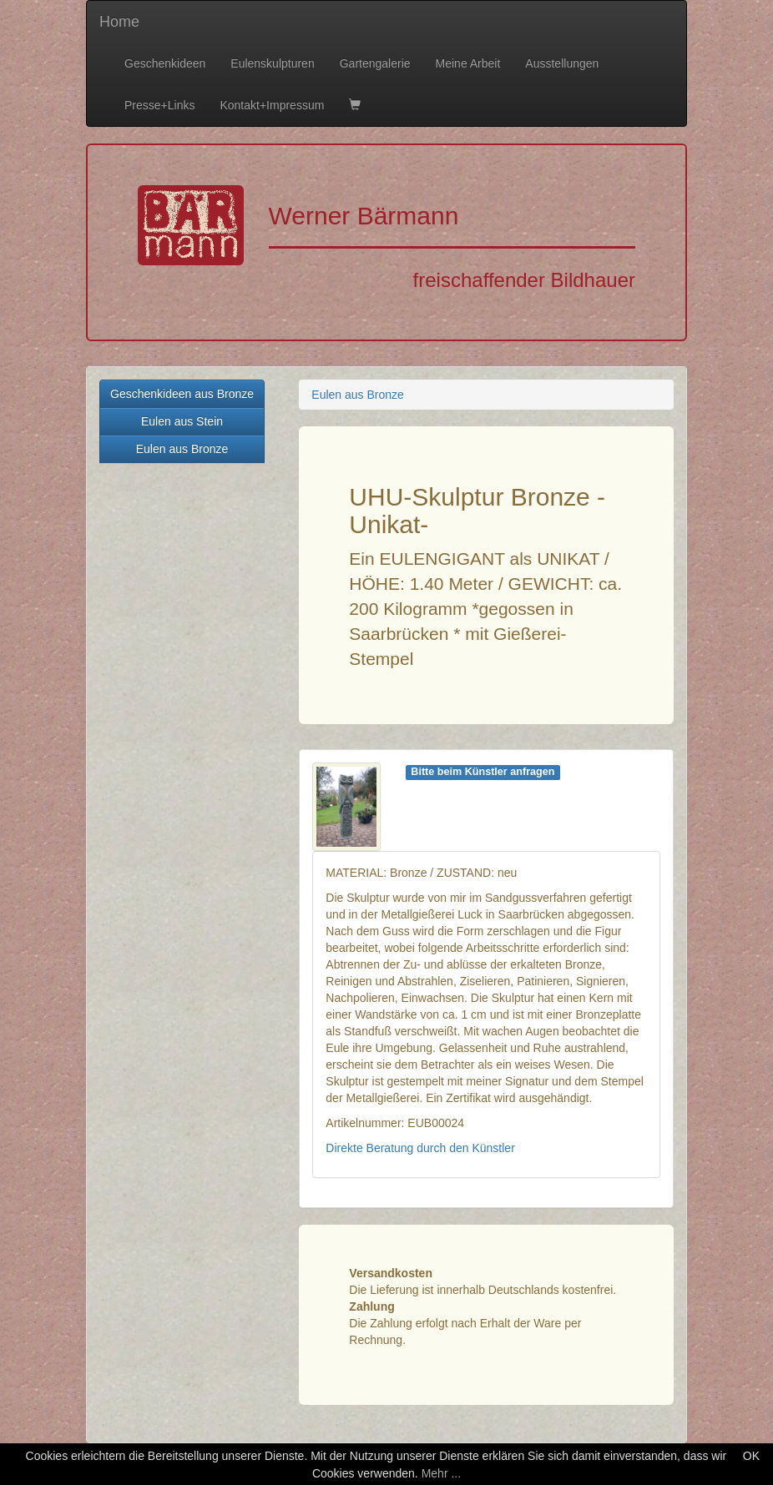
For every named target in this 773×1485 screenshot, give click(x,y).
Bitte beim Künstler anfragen (482, 772)
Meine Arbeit (468, 63)
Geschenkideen (164, 63)
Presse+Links (159, 105)
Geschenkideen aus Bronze (182, 393)
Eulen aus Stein (182, 421)
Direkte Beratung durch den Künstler (420, 1148)
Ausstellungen (562, 63)
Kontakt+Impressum (272, 105)
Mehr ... (441, 1473)
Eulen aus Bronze (182, 449)
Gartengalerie (375, 63)
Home (119, 21)
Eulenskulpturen (272, 63)
